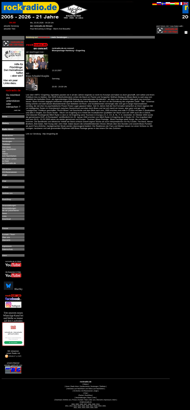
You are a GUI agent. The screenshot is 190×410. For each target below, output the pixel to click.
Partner (81, 395)
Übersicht (99, 400)
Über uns (92, 400)
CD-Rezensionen (87, 391)
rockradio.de (85, 382)
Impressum (107, 400)
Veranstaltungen (80, 397)
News (89, 397)
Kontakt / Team (83, 400)
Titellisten (102, 386)
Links (94, 397)
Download (58, 400)
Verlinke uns (67, 400)
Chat (85, 393)
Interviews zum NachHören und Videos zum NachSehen (85, 388)
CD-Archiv (76, 391)
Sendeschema (85, 386)
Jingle (96, 391)
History (85, 384)
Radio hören (75, 386)
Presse (74, 400)
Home (67, 386)
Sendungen (94, 386)
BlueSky (13, 289)
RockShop (88, 395)
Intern (114, 400)
